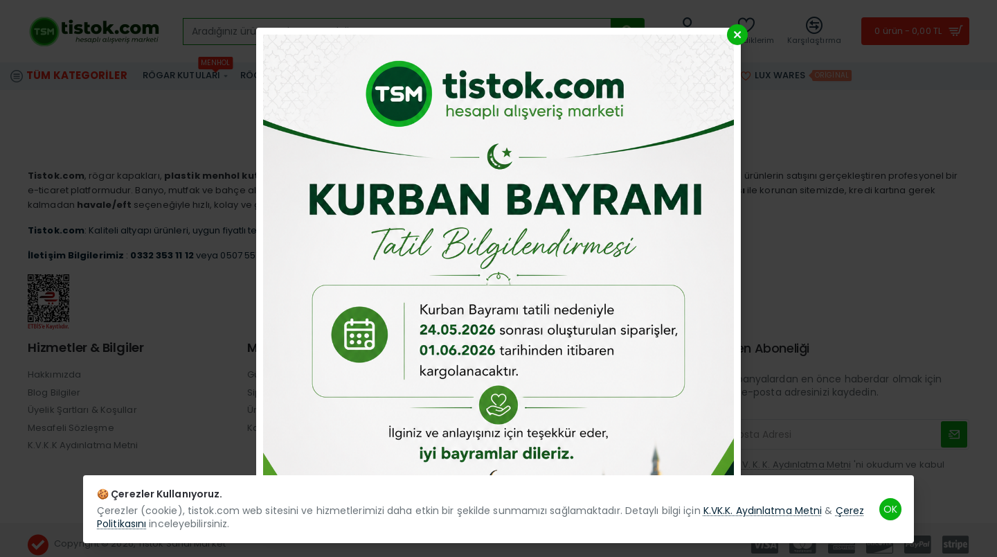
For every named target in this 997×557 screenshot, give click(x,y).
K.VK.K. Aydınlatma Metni (762, 511)
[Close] (737, 34)
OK (890, 509)
